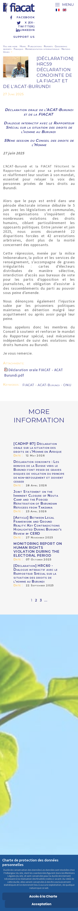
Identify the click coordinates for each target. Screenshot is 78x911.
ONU (67, 385)
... (45, 600)
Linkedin (25, 30)
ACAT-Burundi (49, 385)
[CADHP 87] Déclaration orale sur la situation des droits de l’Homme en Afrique (38, 448)
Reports (48, 46)
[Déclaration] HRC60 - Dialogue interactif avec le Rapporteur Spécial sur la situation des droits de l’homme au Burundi (36, 573)
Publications (35, 46)
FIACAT (28, 385)
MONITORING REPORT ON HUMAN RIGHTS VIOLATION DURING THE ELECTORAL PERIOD (38, 549)
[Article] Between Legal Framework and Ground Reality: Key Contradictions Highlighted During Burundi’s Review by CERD (38, 525)
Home (23, 46)
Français (18, 49)
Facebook (22, 17)
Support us (24, 36)
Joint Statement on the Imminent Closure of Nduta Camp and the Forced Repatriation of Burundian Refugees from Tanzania (36, 499)
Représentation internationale (42, 49)
